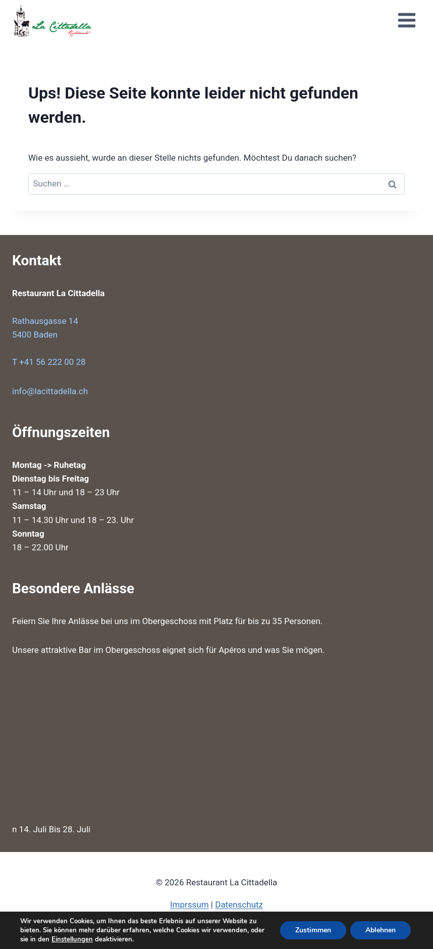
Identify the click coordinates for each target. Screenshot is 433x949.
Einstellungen (72, 939)
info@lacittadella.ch (50, 391)
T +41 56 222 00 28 (49, 362)
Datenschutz (239, 904)
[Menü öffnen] (406, 20)
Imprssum (189, 904)
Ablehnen (380, 930)
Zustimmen (313, 930)
